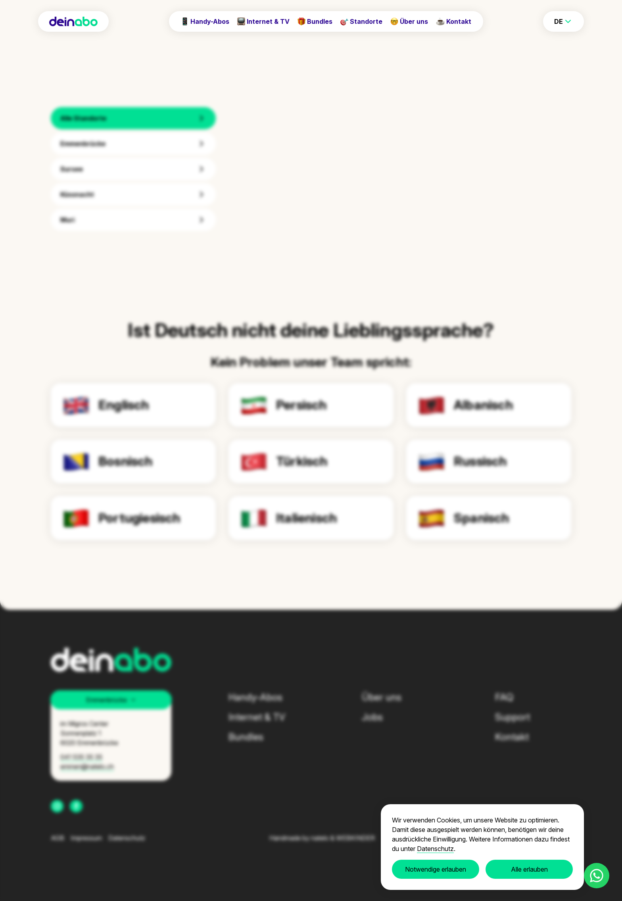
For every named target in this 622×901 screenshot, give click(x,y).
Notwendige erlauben (435, 869)
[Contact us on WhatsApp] (596, 875)
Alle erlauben (529, 869)
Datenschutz (435, 849)
